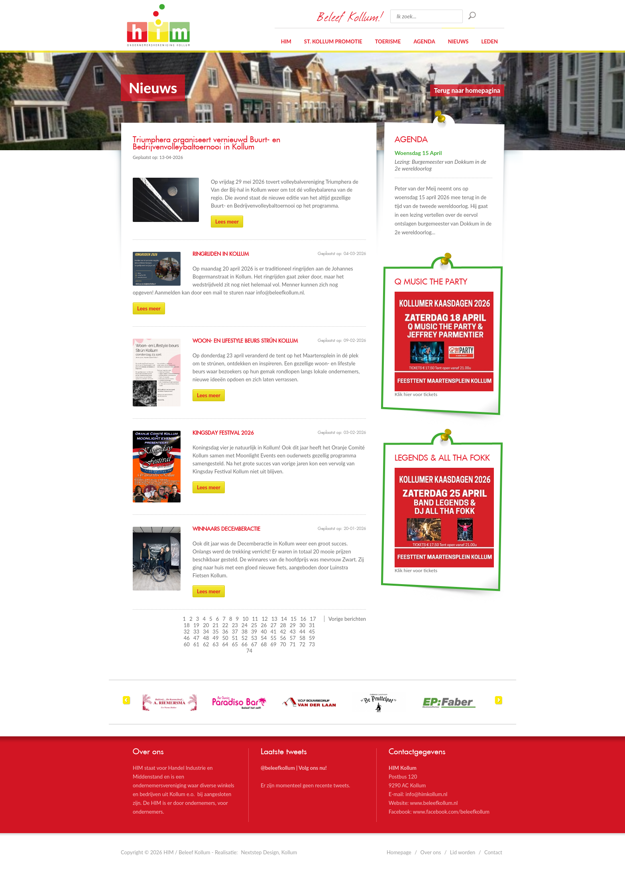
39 (254, 631)
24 (245, 625)
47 (196, 638)
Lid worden (463, 852)
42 (283, 631)
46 (187, 638)
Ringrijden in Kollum (221, 254)
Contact (493, 852)
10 (245, 619)
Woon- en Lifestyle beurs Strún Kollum (245, 341)
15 (294, 619)
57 (293, 638)
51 (235, 638)
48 (206, 638)
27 (273, 625)
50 (225, 638)
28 (283, 625)
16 (303, 619)
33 (196, 631)
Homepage (399, 852)
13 (274, 619)
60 (187, 644)
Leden (489, 41)
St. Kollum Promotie (333, 41)
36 (225, 631)
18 (187, 625)
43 (293, 631)
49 (215, 638)
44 (302, 631)
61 (196, 644)
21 (215, 625)
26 (264, 625)
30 (302, 625)
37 (235, 631)
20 (206, 625)
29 (293, 625)
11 (255, 619)
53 (254, 638)
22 (225, 625)
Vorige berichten (347, 619)
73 (312, 644)
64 (225, 644)
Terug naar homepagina (467, 90)
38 (245, 631)
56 (283, 638)
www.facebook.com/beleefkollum (451, 811)
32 (187, 631)
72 (302, 644)
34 (206, 631)
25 (254, 625)
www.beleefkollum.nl (434, 803)
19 (196, 625)
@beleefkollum (278, 768)
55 (273, 638)
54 (264, 638)
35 (215, 631)
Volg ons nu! (313, 768)
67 (254, 644)
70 (283, 644)
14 (284, 619)
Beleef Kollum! (349, 16)
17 (313, 619)
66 (245, 644)
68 (264, 644)
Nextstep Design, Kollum (269, 852)
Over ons (431, 852)
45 (312, 631)
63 (215, 644)
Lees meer (227, 221)
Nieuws (458, 41)
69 (273, 644)
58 (302, 638)
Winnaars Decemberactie (226, 529)
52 (245, 638)
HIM (158, 25)
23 (235, 625)
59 (312, 638)
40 (264, 631)
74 (249, 650)
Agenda (424, 41)
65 (235, 644)
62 (206, 644)
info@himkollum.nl (426, 794)
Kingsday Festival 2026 (223, 433)
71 (293, 644)
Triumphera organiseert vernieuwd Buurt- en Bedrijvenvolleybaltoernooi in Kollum (206, 143)
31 (312, 625)
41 (273, 631)
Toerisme (388, 41)
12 (265, 619)
